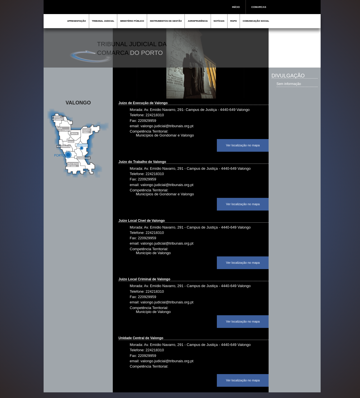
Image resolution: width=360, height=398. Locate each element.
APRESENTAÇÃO (76, 21)
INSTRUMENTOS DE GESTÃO (166, 21)
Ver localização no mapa (243, 145)
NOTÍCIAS (219, 21)
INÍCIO (236, 7)
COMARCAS (258, 7)
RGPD (233, 21)
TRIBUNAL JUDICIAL (103, 21)
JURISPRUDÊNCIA (198, 21)
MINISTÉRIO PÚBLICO (132, 21)
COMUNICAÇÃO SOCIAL (256, 21)
